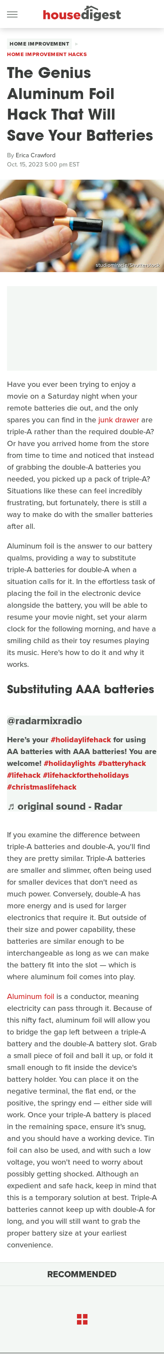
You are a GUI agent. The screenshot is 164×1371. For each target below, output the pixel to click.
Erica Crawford (36, 155)
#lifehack (24, 775)
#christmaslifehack (42, 787)
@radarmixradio (44, 721)
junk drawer (118, 419)
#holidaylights (70, 763)
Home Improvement (39, 44)
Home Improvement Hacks (47, 54)
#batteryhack (122, 763)
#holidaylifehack (81, 739)
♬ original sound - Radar (64, 806)
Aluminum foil (30, 996)
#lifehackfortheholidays (86, 775)
